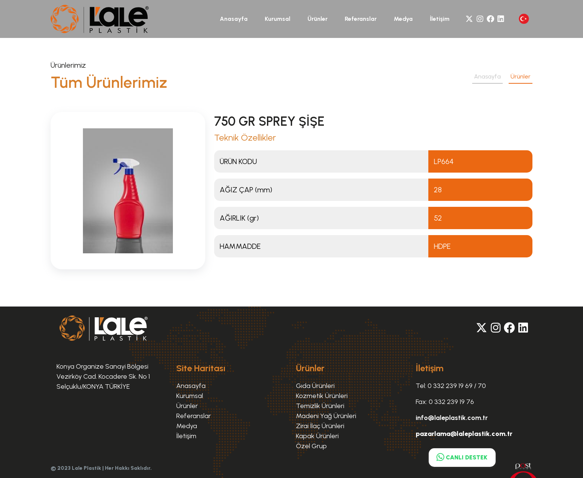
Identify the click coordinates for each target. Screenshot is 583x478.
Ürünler (317, 18)
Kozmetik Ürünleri (322, 396)
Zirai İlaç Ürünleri (320, 426)
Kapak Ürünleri (317, 436)
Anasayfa (234, 18)
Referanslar (361, 18)
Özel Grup (311, 446)
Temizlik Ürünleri (320, 406)
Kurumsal (277, 18)
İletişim (440, 18)
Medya (403, 18)
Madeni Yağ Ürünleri (326, 416)
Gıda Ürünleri (315, 386)
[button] (523, 19)
